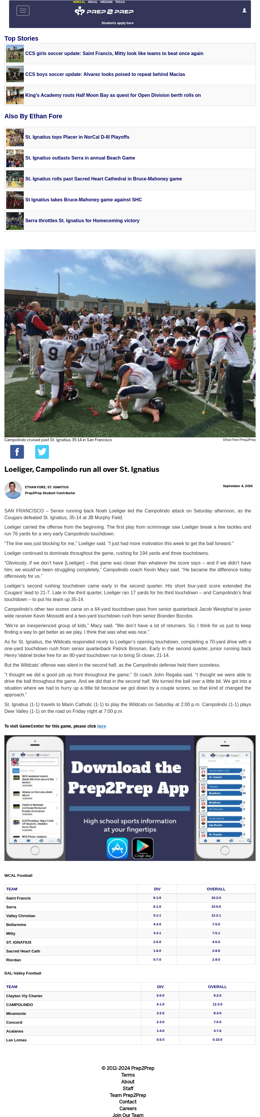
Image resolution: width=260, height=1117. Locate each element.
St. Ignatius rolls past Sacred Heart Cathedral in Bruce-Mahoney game (103, 178)
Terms (128, 1075)
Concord (14, 1022)
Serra (11, 907)
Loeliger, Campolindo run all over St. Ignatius (81, 470)
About (127, 1082)
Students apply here (117, 23)
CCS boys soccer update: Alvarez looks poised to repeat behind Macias (105, 74)
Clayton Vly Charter (24, 996)
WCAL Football (18, 875)
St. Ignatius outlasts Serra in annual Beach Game (80, 157)
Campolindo (19, 1005)
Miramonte (16, 1013)
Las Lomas (16, 1040)
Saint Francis (18, 898)
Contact (127, 1102)
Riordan (13, 960)
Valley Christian (20, 916)
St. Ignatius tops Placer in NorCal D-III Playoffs (77, 137)
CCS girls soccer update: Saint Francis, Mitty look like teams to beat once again (114, 53)
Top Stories (21, 38)
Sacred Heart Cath (23, 951)
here (101, 726)
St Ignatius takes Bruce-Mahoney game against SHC (83, 199)
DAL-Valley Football (22, 973)
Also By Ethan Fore (33, 116)
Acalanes (15, 1031)
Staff (128, 1089)
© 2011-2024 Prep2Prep (127, 1068)
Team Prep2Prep (128, 1095)
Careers (127, 1109)
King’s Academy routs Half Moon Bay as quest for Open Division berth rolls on (113, 95)
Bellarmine (16, 924)
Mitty (10, 933)
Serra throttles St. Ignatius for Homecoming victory (82, 220)
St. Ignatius (18, 942)
